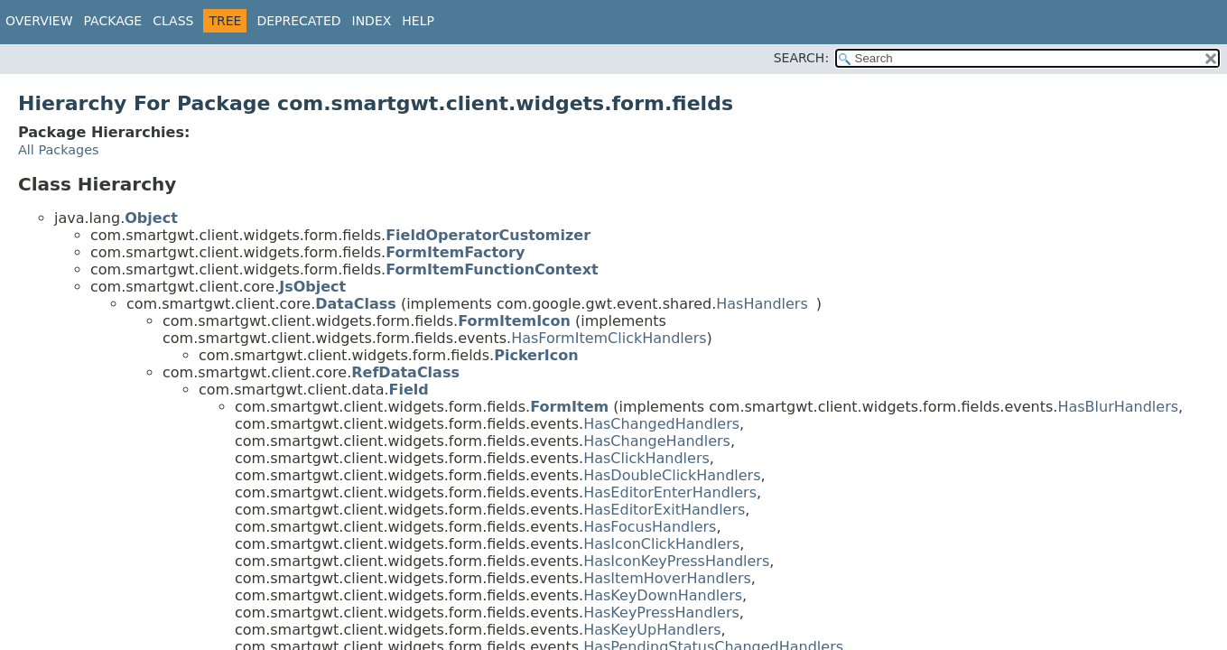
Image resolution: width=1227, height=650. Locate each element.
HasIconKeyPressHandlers (676, 561)
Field (409, 389)
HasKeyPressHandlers (661, 612)
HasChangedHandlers (661, 423)
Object (151, 218)
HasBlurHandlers (1117, 406)
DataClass (355, 303)
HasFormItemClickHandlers (608, 338)
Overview (39, 21)
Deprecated (298, 21)
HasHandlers (762, 303)
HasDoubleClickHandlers (671, 475)
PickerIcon (536, 355)
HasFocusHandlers (649, 526)
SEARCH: (801, 58)
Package (113, 21)
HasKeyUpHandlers (651, 629)
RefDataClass (405, 372)
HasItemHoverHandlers (667, 578)
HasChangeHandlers (656, 441)
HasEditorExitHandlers (664, 509)
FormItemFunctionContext (492, 269)
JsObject (312, 286)
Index (372, 21)
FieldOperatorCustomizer (488, 235)
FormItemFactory (455, 252)
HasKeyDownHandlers (662, 595)
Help (418, 21)
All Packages (58, 150)
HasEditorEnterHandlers (670, 492)
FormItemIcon (514, 321)
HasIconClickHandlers (661, 543)
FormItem (569, 406)
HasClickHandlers (646, 458)
